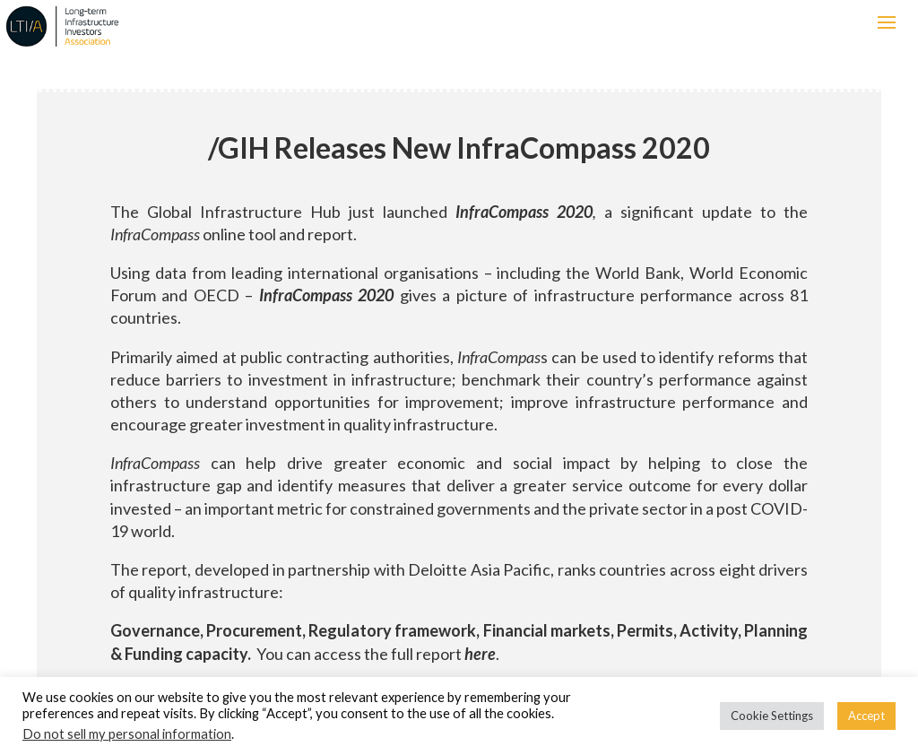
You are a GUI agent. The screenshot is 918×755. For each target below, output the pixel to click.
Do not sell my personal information (126, 734)
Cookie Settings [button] (772, 715)
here (480, 654)
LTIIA (184, 26)
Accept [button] (866, 715)
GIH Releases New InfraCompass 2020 (459, 147)
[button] (886, 22)
